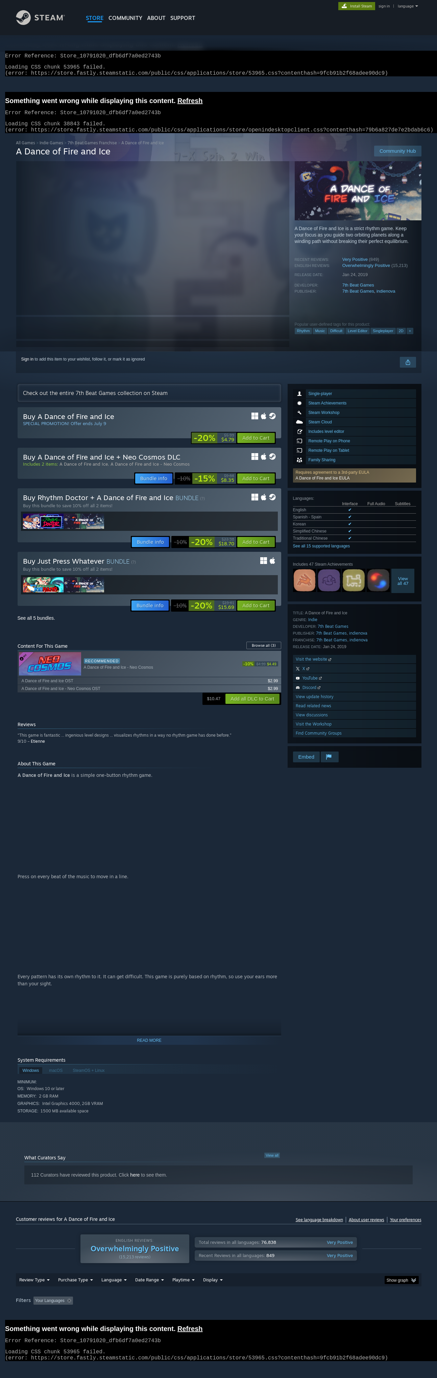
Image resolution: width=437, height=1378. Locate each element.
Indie (312, 627)
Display (210, 1287)
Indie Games (51, 150)
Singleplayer (383, 339)
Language (111, 1287)
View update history (315, 704)
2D (401, 339)
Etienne (38, 749)
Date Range (147, 1287)
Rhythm (303, 339)
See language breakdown (319, 1227)
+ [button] (410, 339)
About (156, 18)
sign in (384, 6)
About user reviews (366, 1227)
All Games (25, 150)
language (406, 6)
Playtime (181, 1287)
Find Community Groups (319, 741)
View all (272, 1163)
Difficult (336, 339)
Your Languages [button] (50, 1308)
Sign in (27, 367)
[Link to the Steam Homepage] (45, 23)
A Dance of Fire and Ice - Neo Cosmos (150, 472)
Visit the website (314, 667)
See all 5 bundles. (36, 626)
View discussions (312, 722)
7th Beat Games (358, 293)
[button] (354, 483)
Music (320, 339)
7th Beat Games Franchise (92, 150)
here (135, 1183)
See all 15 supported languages (321, 554)
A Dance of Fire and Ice (83, 472)
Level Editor (357, 339)
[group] (218, 1309)
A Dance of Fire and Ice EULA (323, 486)
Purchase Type (73, 1287)
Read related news (313, 713)
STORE (95, 18)
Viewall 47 (403, 589)
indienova (386, 299)
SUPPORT (182, 18)
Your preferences (405, 1227)
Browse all (264, 653)
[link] (214, 446)
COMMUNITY (125, 18)
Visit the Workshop (314, 732)
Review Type (32, 1287)
